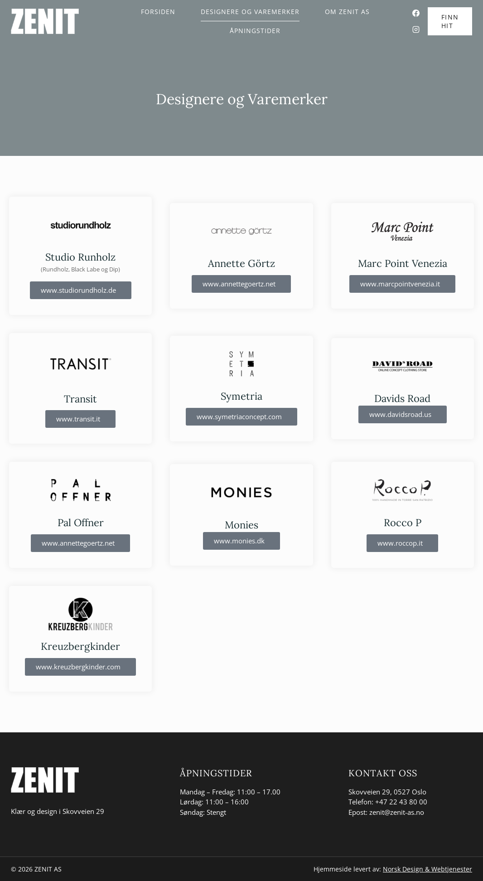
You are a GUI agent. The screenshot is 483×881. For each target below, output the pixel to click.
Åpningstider (255, 30)
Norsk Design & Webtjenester (427, 869)
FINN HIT (450, 21)
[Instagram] (416, 29)
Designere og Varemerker (250, 11)
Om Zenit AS (347, 11)
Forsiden (158, 11)
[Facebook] (416, 13)
